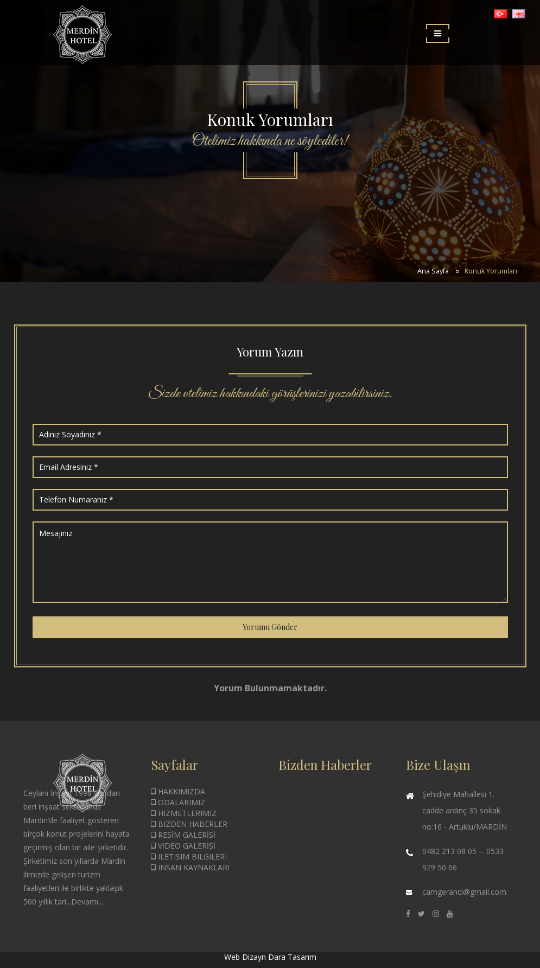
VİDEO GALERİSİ (183, 845)
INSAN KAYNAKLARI (190, 867)
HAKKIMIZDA (178, 791)
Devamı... (87, 901)
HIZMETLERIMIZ (184, 813)
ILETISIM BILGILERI (189, 856)
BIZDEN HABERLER (189, 824)
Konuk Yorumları (491, 271)
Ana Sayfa (433, 271)
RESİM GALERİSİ (183, 835)
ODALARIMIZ (178, 802)
